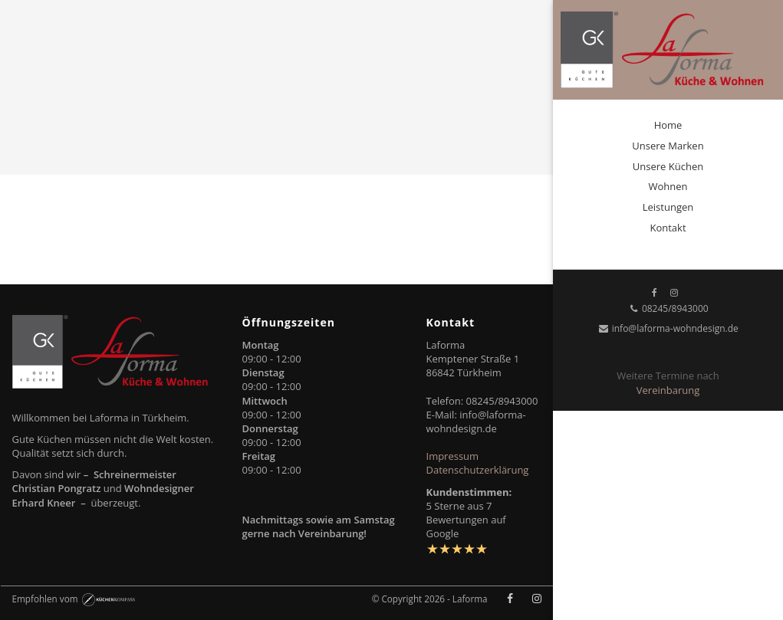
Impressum (452, 456)
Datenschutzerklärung (477, 470)
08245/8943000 (667, 308)
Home (668, 125)
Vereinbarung (668, 390)
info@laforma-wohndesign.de (668, 328)
